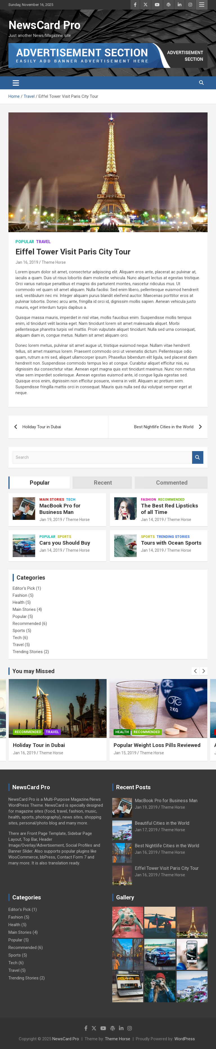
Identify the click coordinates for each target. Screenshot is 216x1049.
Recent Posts (133, 787)
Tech (70, 500)
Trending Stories (173, 537)
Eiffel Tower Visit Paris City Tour (167, 868)
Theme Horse (54, 262)
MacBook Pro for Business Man (59, 508)
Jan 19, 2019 (50, 519)
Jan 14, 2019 (152, 519)
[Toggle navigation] (15, 82)
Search (197, 457)
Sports (64, 537)
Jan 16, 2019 (26, 262)
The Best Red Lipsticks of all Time (169, 508)
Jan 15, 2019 (125, 753)
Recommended (171, 500)
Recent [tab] (103, 482)
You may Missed (33, 671)
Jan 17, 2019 (146, 830)
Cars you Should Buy (64, 543)
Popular (24, 241)
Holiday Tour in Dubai (41, 426)
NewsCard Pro (44, 25)
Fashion (148, 500)
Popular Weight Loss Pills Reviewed (157, 745)
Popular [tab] (40, 482)
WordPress (184, 1038)
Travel (43, 241)
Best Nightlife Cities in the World (164, 426)
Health (18, 602)
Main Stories (51, 500)
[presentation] (195, 671)
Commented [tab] (172, 482)
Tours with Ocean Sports (171, 543)
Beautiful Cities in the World (162, 823)
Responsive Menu (202, 5)
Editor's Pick (24, 588)
